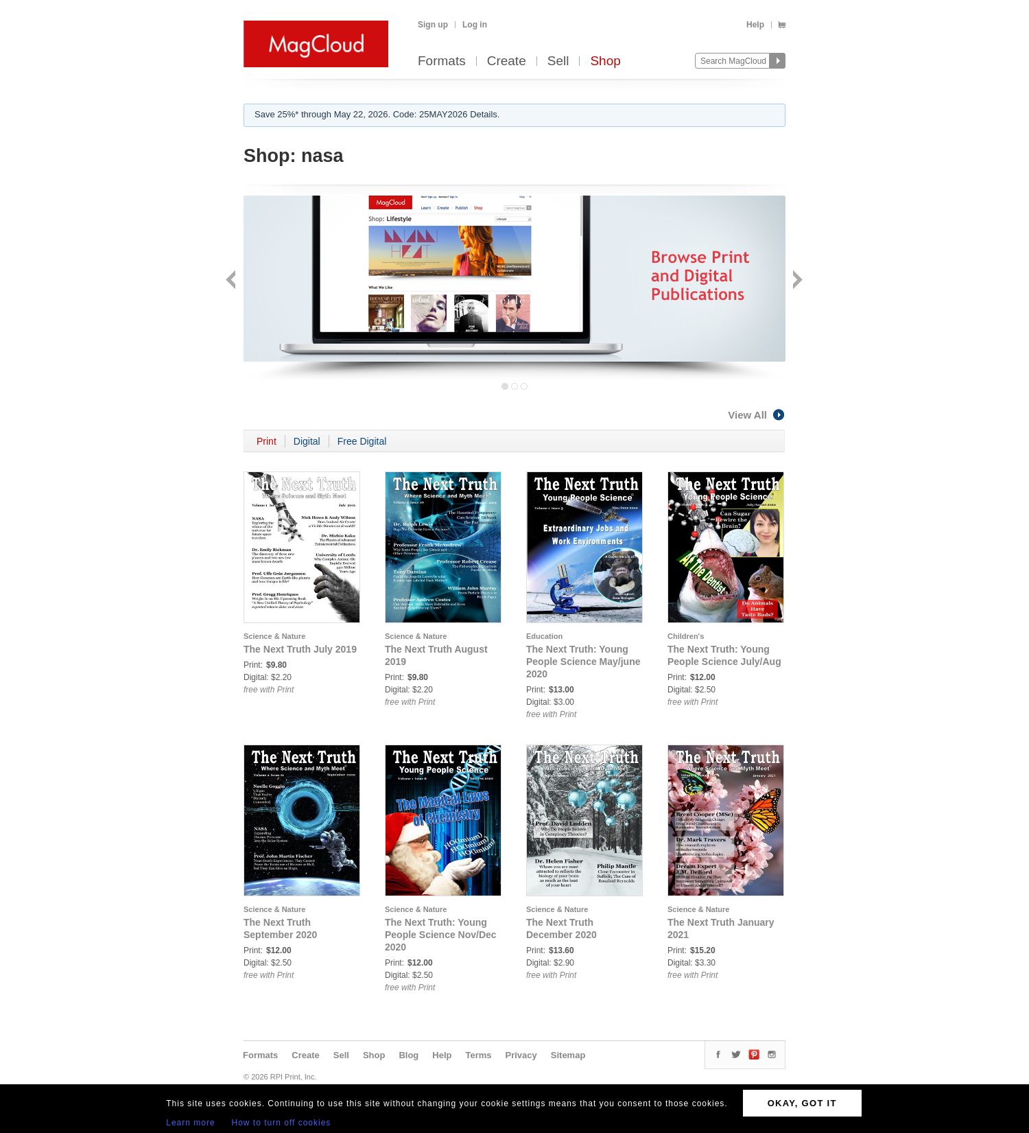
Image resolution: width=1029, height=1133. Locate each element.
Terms (478, 1055)
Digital (307, 441)
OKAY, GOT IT (802, 1103)
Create (506, 61)
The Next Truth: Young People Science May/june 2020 (583, 661)
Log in (474, 25)
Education (544, 636)
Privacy (521, 1055)
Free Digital (362, 441)
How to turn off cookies (281, 1123)
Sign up (433, 25)
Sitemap (568, 1055)
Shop (605, 61)
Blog (408, 1055)
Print (266, 441)
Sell (558, 61)
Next (796, 281)
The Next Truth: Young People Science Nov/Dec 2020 (441, 935)
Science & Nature (274, 636)
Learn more (190, 1123)
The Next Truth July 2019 (300, 649)
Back (232, 281)
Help (755, 25)
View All (756, 415)
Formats (442, 61)
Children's (685, 636)
